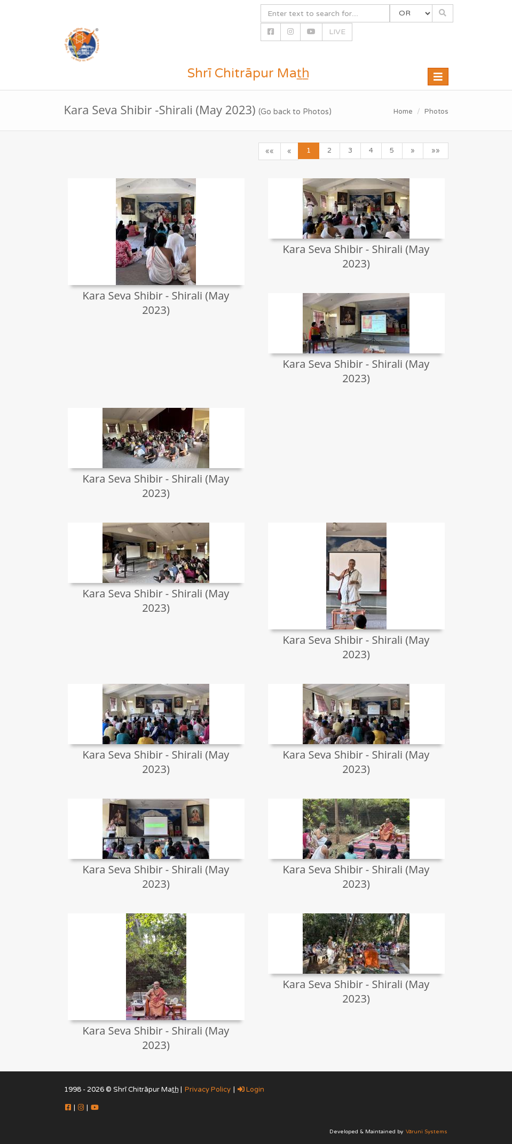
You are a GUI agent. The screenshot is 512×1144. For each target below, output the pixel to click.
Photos (436, 111)
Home (403, 111)
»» (435, 150)
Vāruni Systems (426, 1132)
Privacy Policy (208, 1089)
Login (251, 1089)
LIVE (337, 31)
